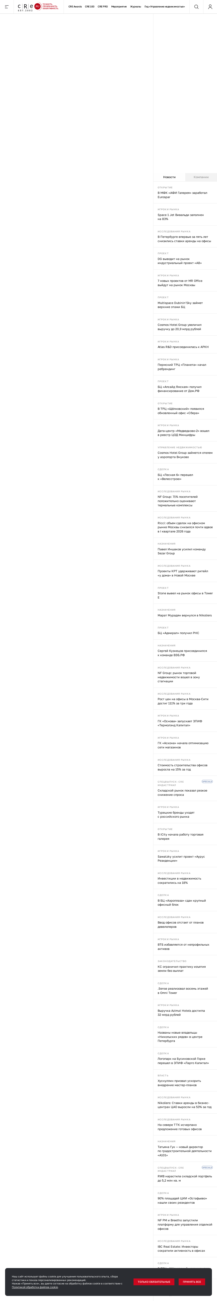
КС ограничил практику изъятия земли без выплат (182, 969)
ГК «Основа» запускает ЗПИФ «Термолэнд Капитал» (180, 723)
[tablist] (185, 177)
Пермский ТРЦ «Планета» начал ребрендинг (182, 367)
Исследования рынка (174, 231)
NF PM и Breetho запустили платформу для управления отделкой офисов (185, 1224)
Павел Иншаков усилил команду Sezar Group (182, 551)
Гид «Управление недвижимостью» (165, 6)
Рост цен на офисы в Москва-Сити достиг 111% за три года (183, 701)
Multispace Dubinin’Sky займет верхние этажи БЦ (180, 305)
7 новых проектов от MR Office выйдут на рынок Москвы (180, 283)
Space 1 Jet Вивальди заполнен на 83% (181, 217)
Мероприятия (119, 6)
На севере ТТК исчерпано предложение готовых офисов (180, 1127)
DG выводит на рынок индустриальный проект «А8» (180, 261)
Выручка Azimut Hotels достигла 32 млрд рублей (181, 1013)
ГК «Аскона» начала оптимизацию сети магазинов (183, 745)
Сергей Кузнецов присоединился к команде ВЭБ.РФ (182, 653)
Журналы (135, 6)
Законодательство (172, 961)
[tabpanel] (185, 741)
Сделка (163, 469)
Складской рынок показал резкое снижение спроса (182, 792)
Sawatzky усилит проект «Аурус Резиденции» (181, 859)
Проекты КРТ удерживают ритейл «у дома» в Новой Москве (183, 573)
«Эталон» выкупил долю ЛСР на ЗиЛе (39, 315)
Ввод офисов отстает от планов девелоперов (181, 924)
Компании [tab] (201, 177)
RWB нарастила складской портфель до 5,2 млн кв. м (185, 1178)
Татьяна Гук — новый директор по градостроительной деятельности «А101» (185, 1151)
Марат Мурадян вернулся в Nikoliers (185, 615)
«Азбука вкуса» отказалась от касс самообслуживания (33, 807)
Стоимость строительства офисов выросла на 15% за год (182, 767)
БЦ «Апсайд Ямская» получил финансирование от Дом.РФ (180, 389)
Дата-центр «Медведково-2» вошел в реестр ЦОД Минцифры (183, 433)
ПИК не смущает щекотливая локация (107, 315)
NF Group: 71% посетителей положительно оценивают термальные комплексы (178, 501)
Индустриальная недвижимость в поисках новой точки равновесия (34, 431)
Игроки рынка (168, 209)
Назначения (166, 543)
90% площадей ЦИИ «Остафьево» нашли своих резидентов (182, 1200)
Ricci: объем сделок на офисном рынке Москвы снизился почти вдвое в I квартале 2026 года (185, 527)
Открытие (165, 187)
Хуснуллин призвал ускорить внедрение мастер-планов (179, 1083)
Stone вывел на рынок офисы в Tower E (185, 595)
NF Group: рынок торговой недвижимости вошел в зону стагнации (179, 677)
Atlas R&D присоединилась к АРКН (183, 347)
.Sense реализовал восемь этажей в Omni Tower (183, 991)
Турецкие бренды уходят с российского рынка (176, 815)
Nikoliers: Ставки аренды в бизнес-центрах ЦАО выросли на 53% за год (184, 1105)
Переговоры (34, 20)
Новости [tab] (169, 177)
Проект (163, 253)
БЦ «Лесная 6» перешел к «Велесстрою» (175, 477)
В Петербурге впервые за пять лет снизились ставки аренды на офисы (184, 239)
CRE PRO (103, 6)
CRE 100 (89, 6)
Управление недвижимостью (180, 447)
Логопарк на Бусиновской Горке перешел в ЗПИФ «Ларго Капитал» (183, 1061)
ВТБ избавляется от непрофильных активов (183, 947)
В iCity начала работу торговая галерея (180, 836)
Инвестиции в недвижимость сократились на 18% (179, 880)
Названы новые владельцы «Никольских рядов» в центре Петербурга (180, 1037)
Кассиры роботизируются (102, 805)
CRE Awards (75, 6)
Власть (163, 1075)
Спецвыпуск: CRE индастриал (171, 783)
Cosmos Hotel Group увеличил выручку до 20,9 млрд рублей (180, 327)
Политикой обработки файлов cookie (35, 1287)
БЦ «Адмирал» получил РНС (178, 633)
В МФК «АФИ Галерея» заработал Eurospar (182, 195)
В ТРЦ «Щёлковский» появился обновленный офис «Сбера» (181, 411)
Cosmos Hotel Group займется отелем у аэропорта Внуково (185, 455)
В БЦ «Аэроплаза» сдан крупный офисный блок (182, 903)
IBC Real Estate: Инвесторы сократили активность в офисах (181, 1249)
